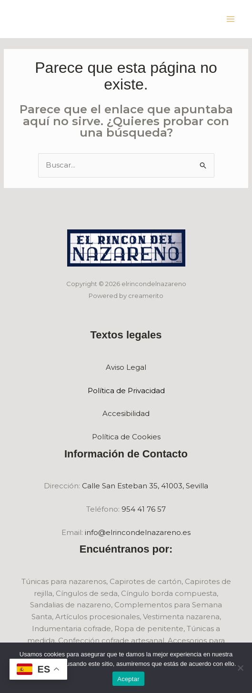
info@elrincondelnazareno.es (138, 532)
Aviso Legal (126, 367)
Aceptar (128, 679)
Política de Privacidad (126, 390)
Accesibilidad (126, 413)
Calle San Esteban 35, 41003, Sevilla (145, 485)
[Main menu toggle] (231, 19)
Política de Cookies (126, 436)
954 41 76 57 (143, 509)
